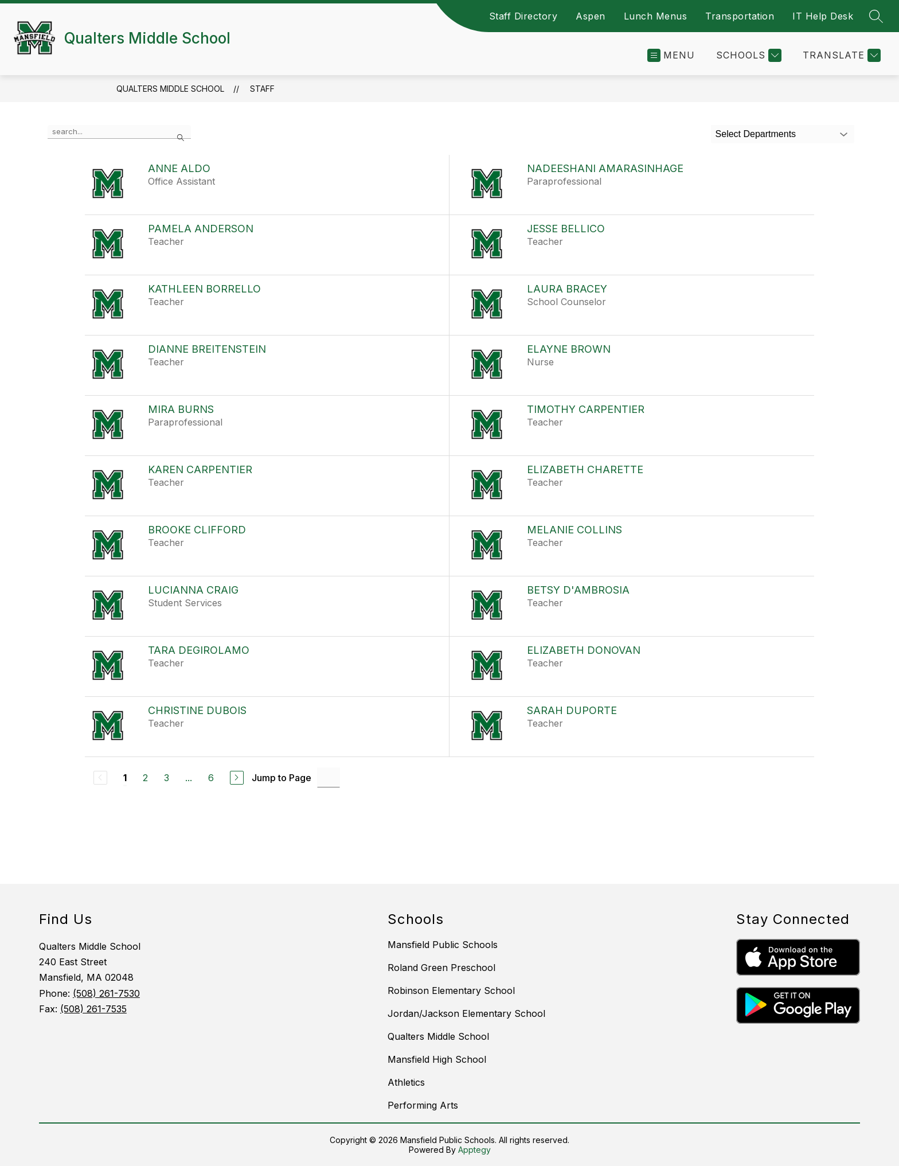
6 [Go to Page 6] (211, 777)
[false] (119, 132)
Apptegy (474, 1150)
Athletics (406, 1082)
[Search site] (876, 16)
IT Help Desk (822, 16)
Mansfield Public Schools (443, 944)
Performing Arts (423, 1105)
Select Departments (756, 134)
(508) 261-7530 (106, 993)
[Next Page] (237, 778)
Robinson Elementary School (451, 990)
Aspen (590, 16)
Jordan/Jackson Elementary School (466, 1013)
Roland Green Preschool (441, 967)
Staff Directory (523, 16)
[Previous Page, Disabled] (100, 778)
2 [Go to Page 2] (145, 777)
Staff (262, 88)
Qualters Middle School (170, 88)
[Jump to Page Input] (328, 777)
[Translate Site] (840, 55)
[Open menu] (671, 55)
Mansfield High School (437, 1059)
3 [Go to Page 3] (166, 777)
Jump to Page (281, 777)
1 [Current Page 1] (125, 777)
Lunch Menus (655, 16)
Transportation (739, 16)
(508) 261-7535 (93, 1009)
